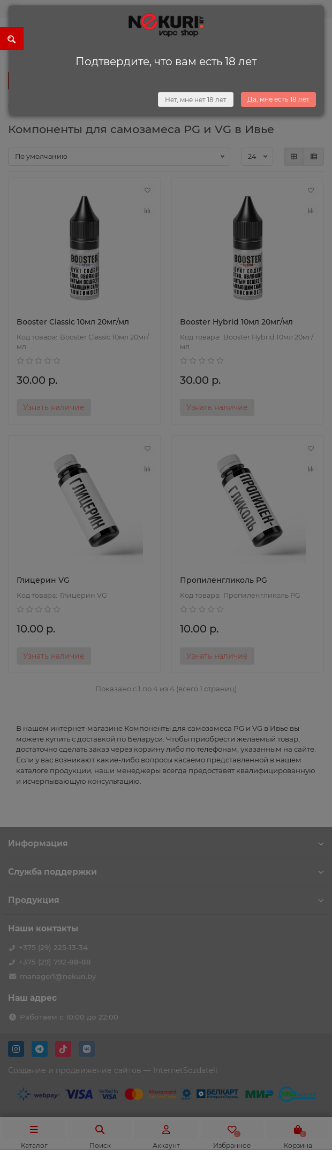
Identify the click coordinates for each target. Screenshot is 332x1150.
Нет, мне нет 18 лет (196, 100)
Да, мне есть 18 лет (278, 99)
